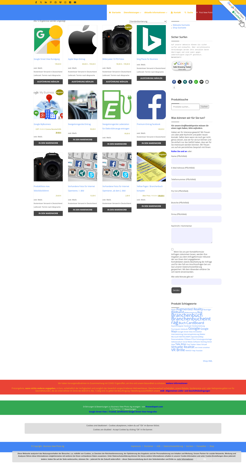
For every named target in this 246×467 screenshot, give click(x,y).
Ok (204, 459)
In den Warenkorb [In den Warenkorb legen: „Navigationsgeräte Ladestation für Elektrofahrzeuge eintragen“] (117, 164)
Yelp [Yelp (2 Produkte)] (193, 371)
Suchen (204, 127)
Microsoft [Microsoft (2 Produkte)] (175, 357)
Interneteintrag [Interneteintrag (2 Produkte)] (177, 354)
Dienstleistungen (132, 12)
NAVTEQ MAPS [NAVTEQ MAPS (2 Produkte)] (185, 357)
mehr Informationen (185, 459)
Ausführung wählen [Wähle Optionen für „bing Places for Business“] (151, 98)
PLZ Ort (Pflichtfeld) (192, 213)
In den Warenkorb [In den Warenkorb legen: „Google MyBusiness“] (48, 163)
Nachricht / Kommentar (192, 251)
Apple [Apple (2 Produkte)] (173, 330)
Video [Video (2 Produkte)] (198, 365)
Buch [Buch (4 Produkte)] (182, 343)
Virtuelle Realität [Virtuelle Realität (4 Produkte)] (183, 367)
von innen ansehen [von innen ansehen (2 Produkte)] (202, 368)
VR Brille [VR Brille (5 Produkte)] (178, 370)
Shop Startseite (179, 48)
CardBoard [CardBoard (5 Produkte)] (195, 343)
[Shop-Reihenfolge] (148, 41)
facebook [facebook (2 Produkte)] (187, 346)
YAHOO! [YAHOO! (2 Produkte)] (188, 371)
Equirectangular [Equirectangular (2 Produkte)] (177, 346)
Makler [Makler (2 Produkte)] (202, 354)
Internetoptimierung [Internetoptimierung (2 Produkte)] (191, 354)
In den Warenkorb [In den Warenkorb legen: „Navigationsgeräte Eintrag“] (82, 159)
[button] (174, 102)
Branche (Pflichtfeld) (192, 225)
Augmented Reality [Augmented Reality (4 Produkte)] (189, 329)
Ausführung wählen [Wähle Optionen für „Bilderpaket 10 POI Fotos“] (117, 102)
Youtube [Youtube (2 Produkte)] (199, 371)
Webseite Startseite (181, 45)
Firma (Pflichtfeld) (192, 236)
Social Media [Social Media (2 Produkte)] (188, 362)
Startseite (114, 12)
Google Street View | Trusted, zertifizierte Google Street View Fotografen (123, 432)
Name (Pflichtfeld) (192, 178)
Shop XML (207, 381)
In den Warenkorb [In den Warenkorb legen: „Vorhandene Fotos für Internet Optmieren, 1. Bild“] (82, 230)
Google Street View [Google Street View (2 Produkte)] (185, 352)
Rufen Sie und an (179, 171)
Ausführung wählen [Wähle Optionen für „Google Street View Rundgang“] (48, 102)
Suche (188, 12)
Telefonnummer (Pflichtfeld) (192, 202)
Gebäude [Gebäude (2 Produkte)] (184, 349)
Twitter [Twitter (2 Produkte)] (193, 365)
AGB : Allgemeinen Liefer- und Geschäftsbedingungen (185, 411)
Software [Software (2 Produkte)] (196, 362)
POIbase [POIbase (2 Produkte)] (187, 359)
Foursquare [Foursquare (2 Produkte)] (175, 349)
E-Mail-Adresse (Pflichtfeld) (192, 190)
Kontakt (175, 12)
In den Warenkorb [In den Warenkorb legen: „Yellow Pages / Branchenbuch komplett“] (151, 226)
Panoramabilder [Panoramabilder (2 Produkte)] (177, 359)
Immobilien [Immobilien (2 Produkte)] (197, 352)
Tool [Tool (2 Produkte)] (188, 365)
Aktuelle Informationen (155, 12)
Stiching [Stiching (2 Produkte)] (204, 362)
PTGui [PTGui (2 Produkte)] (193, 359)
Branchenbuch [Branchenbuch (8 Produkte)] (187, 335)
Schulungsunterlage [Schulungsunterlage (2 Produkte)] (204, 359)
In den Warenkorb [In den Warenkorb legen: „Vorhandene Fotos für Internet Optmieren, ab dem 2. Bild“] (117, 230)
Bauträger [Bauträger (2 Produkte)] (207, 330)
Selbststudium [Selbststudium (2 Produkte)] (176, 362)
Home (206, 24)
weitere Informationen (176, 403)
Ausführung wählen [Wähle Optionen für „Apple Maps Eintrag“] (83, 102)
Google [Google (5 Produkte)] (194, 348)
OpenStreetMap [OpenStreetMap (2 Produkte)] (197, 357)
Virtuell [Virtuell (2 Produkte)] (204, 365)
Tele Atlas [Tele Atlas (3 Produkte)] (180, 364)
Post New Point (204, 12)
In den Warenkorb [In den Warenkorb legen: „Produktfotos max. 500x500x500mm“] (48, 233)
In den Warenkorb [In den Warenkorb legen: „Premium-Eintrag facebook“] (151, 163)
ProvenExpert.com (154, 427)
